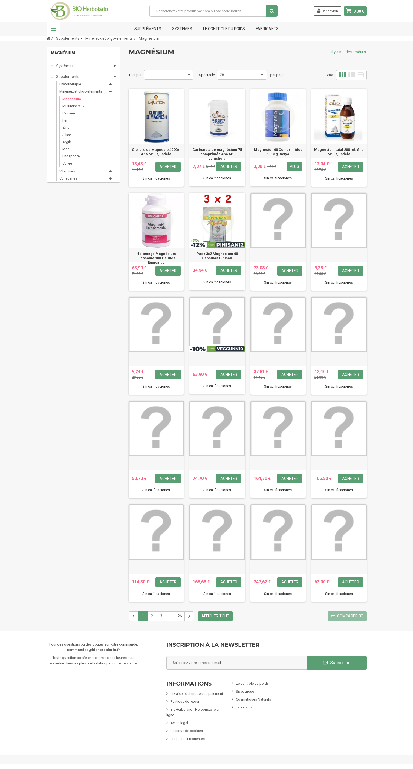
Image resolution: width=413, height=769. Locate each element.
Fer (64, 123)
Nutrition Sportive (73, 195)
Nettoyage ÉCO (68, 304)
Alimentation (67, 273)
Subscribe (336, 662)
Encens (62, 283)
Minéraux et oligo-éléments (80, 94)
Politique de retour (185, 701)
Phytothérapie (70, 86)
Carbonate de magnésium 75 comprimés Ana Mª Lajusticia (217, 154)
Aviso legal (179, 723)
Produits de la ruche (75, 202)
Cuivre (67, 166)
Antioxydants (69, 188)
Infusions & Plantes (72, 263)
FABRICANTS (267, 29)
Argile (67, 144)
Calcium (68, 116)
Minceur (62, 231)
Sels (62, 210)
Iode (66, 151)
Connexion (327, 10)
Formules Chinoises (72, 315)
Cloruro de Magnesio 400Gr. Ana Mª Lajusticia (156, 152)
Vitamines (67, 174)
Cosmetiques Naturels (253, 699)
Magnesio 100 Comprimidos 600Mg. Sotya (278, 152)
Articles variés (67, 325)
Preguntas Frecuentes (188, 739)
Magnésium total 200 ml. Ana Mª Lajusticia (339, 152)
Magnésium (71, 101)
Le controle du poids (224, 29)
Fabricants (244, 707)
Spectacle (207, 75)
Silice (66, 137)
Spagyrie (63, 242)
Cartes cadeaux (69, 346)
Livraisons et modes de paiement (197, 694)
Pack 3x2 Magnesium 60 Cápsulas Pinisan (217, 256)
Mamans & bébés (70, 252)
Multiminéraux (73, 108)
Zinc (65, 130)
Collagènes (68, 181)
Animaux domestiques (75, 294)
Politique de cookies (187, 731)
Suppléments (147, 29)
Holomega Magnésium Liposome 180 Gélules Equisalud (156, 258)
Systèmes (182, 29)
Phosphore (71, 159)
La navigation (53, 29)
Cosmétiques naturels (74, 221)
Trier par (135, 75)
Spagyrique (245, 691)
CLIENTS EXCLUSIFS (73, 336)
